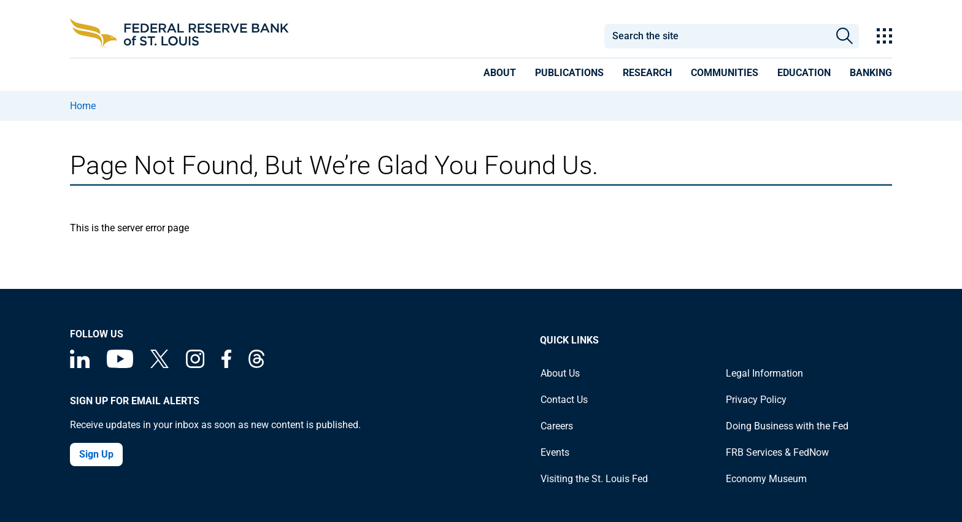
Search (844, 36)
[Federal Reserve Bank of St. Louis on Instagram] (195, 364)
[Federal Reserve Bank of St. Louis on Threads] (256, 364)
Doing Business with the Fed (787, 426)
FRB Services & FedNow (777, 452)
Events (555, 452)
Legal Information (764, 373)
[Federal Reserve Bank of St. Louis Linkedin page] (80, 364)
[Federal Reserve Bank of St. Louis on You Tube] (120, 364)
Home (83, 106)
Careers (557, 426)
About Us (560, 373)
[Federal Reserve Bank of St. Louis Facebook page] (226, 364)
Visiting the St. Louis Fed (594, 479)
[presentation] (499, 75)
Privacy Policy (756, 399)
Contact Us (564, 399)
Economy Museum (766, 479)
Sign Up (96, 454)
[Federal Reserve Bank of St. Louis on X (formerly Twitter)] (159, 364)
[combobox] (716, 36)
